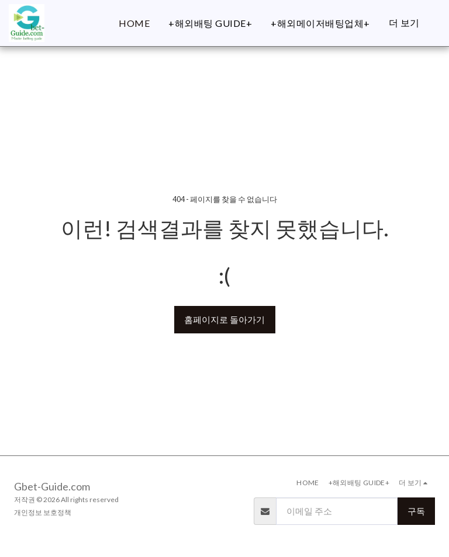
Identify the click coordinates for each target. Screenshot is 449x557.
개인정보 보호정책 (42, 512)
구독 (416, 511)
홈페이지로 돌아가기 (224, 319)
